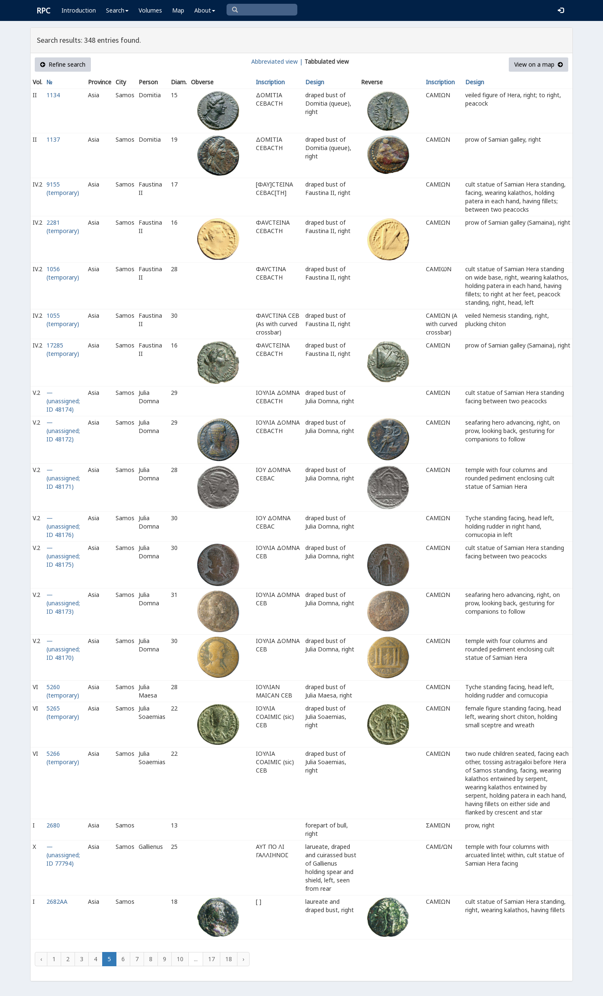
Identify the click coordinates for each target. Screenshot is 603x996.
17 (211, 959)
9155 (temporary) (62, 188)
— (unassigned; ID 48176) (63, 526)
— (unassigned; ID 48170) (63, 649)
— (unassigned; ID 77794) (63, 855)
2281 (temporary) (62, 226)
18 (228, 959)
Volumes (150, 10)
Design (314, 82)
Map (178, 10)
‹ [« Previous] (41, 959)
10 (180, 959)
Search (117, 10)
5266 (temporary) (62, 758)
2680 (53, 825)
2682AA (56, 901)
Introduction (79, 10)
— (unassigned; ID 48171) (63, 478)
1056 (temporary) (62, 273)
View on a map (538, 64)
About (204, 10)
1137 (53, 139)
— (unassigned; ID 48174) (63, 401)
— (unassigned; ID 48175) (63, 556)
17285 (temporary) (62, 349)
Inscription (270, 82)
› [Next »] (243, 959)
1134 (53, 95)
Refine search (62, 64)
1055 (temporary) (62, 319)
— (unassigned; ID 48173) (63, 603)
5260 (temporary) (62, 691)
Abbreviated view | (277, 61)
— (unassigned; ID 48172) (63, 430)
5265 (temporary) (62, 712)
